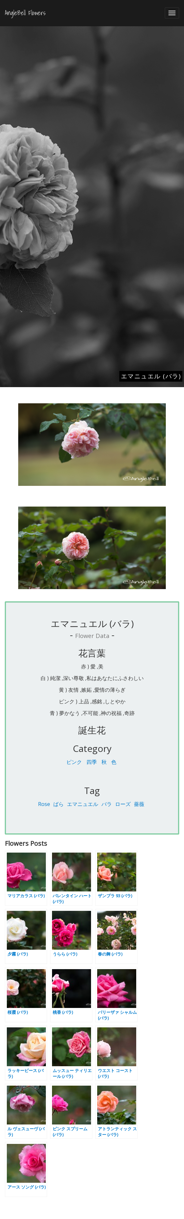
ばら (58, 804)
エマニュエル (82, 804)
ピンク (74, 762)
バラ (106, 804)
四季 (91, 762)
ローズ (123, 804)
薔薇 (139, 804)
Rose (44, 804)
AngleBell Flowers (25, 13)
